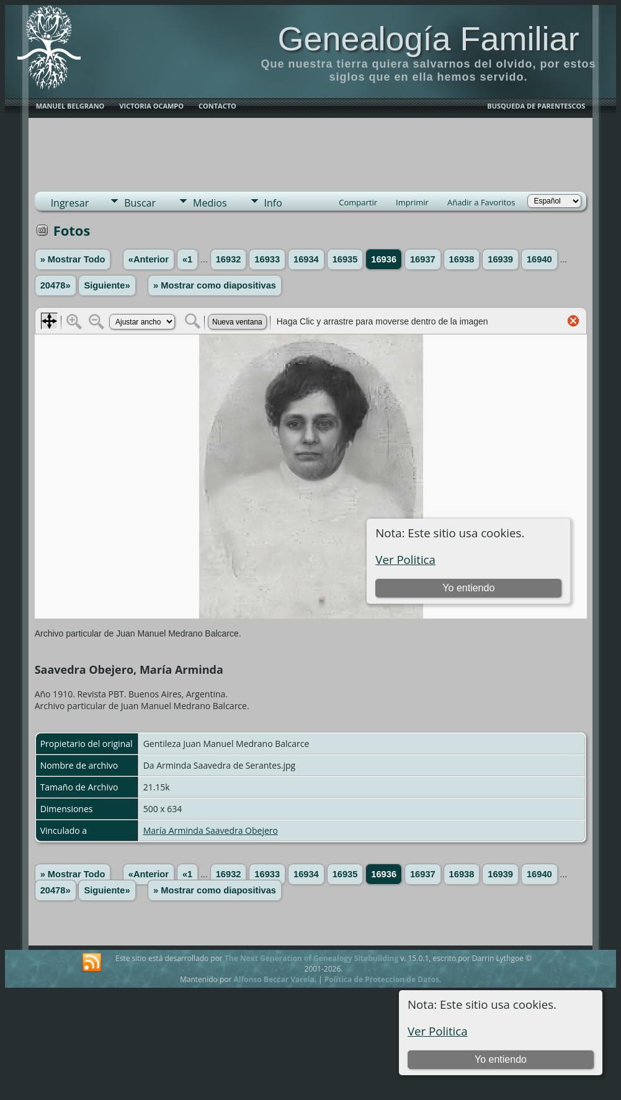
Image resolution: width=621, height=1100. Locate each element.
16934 (306, 259)
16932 (228, 259)
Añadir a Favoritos (481, 202)
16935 (345, 259)
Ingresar (70, 203)
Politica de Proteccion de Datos (381, 979)
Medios (209, 203)
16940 (539, 259)
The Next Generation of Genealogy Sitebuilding (311, 958)
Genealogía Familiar (428, 38)
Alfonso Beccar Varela (273, 979)
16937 (423, 259)
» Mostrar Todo (72, 259)
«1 (187, 259)
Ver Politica (438, 1031)
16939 (500, 259)
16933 (267, 259)
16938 (462, 259)
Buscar (140, 203)
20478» (55, 285)
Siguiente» (107, 285)
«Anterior (148, 259)
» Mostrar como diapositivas (214, 285)
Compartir (358, 202)
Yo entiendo (501, 1059)
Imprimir (412, 202)
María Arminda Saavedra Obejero (210, 830)
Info (273, 203)
